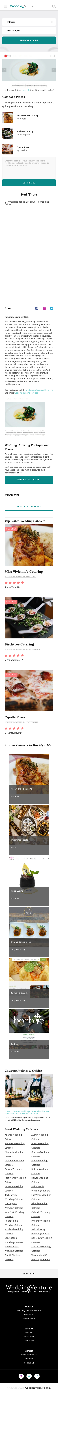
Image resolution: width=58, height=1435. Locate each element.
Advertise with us (29, 1354)
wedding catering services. (26, 392)
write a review (29, 506)
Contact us (29, 1362)
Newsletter (29, 1336)
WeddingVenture (29, 1287)
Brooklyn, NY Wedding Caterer (27, 203)
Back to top (29, 1273)
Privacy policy (29, 1318)
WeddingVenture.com (37, 1387)
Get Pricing (29, 182)
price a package (29, 479)
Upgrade (26, 90)
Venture (22, 6)
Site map (29, 1332)
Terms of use (29, 1314)
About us (29, 1358)
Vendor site (29, 1340)
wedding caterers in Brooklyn (39, 390)
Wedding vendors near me (29, 1310)
